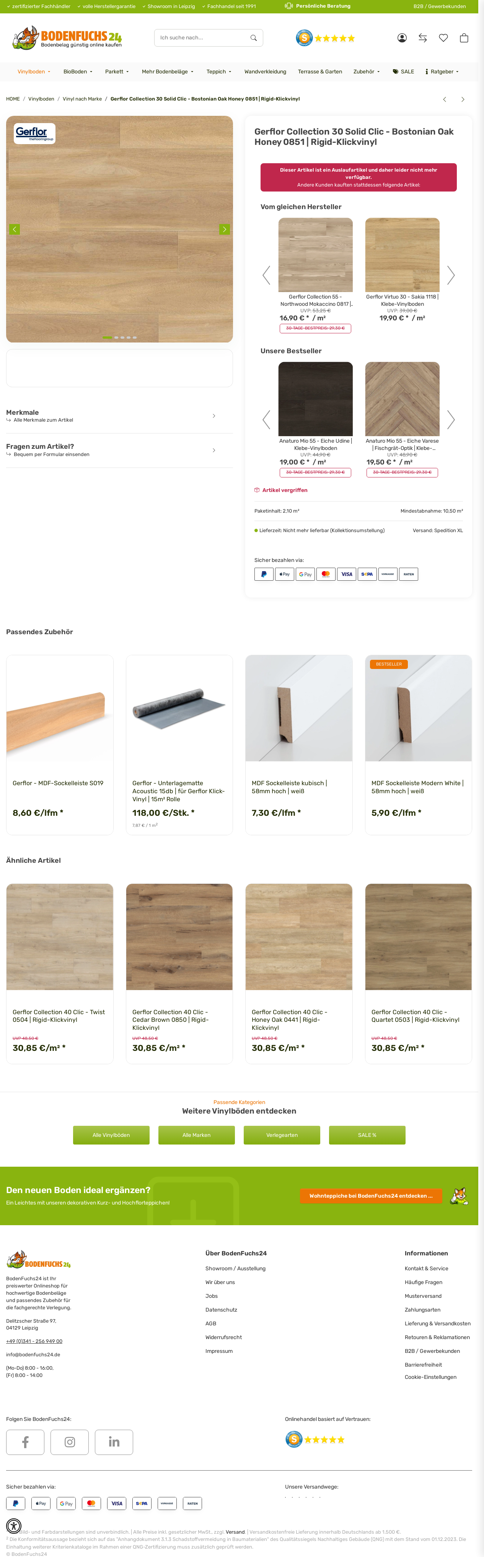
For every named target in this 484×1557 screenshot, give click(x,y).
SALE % (367, 1135)
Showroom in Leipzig (171, 6)
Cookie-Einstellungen (430, 1377)
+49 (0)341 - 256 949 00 (34, 1341)
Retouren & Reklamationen (437, 1337)
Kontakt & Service (426, 1268)
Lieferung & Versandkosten (438, 1323)
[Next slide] (224, 229)
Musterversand (423, 1296)
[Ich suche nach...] (200, 37)
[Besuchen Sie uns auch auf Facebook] (25, 1442)
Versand (235, 1520)
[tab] (107, 337)
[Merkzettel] (443, 38)
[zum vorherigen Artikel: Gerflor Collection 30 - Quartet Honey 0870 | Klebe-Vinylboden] (444, 99)
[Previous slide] (14, 229)
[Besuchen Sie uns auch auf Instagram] (70, 1442)
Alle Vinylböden (111, 1135)
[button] (402, 38)
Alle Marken (196, 1135)
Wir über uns (220, 1282)
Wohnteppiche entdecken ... (371, 1196)
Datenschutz (221, 1310)
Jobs (211, 1296)
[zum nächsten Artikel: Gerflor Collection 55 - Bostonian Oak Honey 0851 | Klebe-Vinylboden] (463, 99)
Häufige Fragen (423, 1282)
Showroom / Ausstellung (235, 1268)
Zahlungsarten (422, 1310)
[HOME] (67, 37)
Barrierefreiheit (423, 1365)
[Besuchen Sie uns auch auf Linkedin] (114, 1442)
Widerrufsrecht (223, 1337)
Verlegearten (282, 1135)
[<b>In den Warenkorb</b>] (12, 111)
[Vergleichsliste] (423, 38)
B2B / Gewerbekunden (440, 6)
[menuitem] (34, 71)
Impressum (219, 1351)
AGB (210, 1323)
